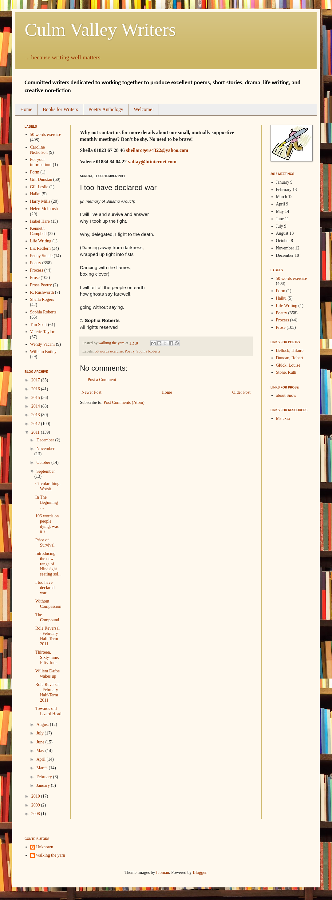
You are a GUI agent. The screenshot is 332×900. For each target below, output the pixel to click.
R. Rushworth (42, 292)
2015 (36, 397)
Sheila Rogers (42, 299)
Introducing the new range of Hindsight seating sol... (48, 563)
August (43, 724)
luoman (162, 872)
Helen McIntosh (44, 208)
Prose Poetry (41, 285)
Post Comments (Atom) (124, 402)
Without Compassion (48, 604)
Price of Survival (44, 543)
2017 (36, 380)
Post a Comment (102, 379)
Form (34, 172)
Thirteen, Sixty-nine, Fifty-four (47, 657)
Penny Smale (41, 255)
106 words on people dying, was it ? (47, 524)
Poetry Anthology (106, 109)
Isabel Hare (40, 221)
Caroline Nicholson (39, 150)
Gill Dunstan (41, 179)
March (42, 768)
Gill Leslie (39, 187)
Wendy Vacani (42, 344)
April (41, 759)
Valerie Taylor (42, 331)
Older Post (241, 392)
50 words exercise (109, 351)
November (45, 448)
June (40, 742)
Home (26, 109)
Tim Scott (38, 324)
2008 (36, 813)
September (45, 471)
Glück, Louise (288, 365)
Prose (35, 277)
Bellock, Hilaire (289, 350)
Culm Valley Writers (100, 29)
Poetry (129, 351)
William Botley (43, 351)
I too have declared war (44, 587)
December (45, 440)
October (43, 462)
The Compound (47, 617)
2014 (36, 406)
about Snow (286, 395)
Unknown (44, 847)
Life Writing (41, 241)
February (44, 777)
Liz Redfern (40, 248)
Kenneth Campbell (38, 231)
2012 (36, 423)
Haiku (35, 194)
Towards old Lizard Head (48, 711)
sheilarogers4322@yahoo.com (157, 150)
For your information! (41, 162)
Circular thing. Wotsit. (48, 486)
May (40, 750)
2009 (36, 805)
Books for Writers (60, 109)
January (43, 785)
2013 (36, 414)
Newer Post (91, 392)
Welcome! (144, 109)
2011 (36, 432)
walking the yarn (50, 855)
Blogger (199, 872)
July (40, 733)
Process (36, 270)
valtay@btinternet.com (152, 161)
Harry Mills (40, 201)
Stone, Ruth (286, 372)
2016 (36, 389)
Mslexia (283, 418)
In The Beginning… (46, 502)
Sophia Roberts (148, 351)
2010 (36, 796)
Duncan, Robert (289, 358)
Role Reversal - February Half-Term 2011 (47, 636)
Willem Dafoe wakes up (47, 674)
